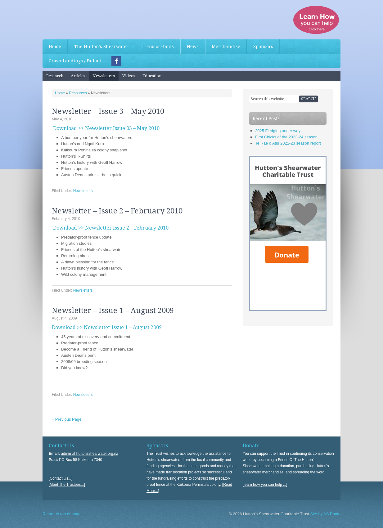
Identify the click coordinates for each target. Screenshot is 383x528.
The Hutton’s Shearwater (101, 46)
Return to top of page (61, 514)
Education (151, 76)
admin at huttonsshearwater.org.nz (89, 453)
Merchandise (226, 46)
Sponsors (263, 46)
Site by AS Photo (324, 514)
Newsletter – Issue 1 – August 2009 (113, 310)
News (193, 46)
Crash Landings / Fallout (75, 60)
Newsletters (103, 76)
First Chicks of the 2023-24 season (286, 137)
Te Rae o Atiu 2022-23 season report (288, 143)
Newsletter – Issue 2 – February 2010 (117, 211)
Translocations (158, 46)
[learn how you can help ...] (265, 484)
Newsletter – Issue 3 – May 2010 (108, 111)
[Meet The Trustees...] (67, 484)
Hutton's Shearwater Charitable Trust (89, 18)
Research (54, 76)
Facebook (116, 61)
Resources (78, 93)
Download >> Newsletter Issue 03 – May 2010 (106, 128)
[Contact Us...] (60, 478)
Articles (78, 76)
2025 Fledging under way (277, 130)
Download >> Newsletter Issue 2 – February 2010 (111, 228)
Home (55, 46)
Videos (128, 76)
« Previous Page (66, 419)
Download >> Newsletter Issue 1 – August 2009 (107, 327)
